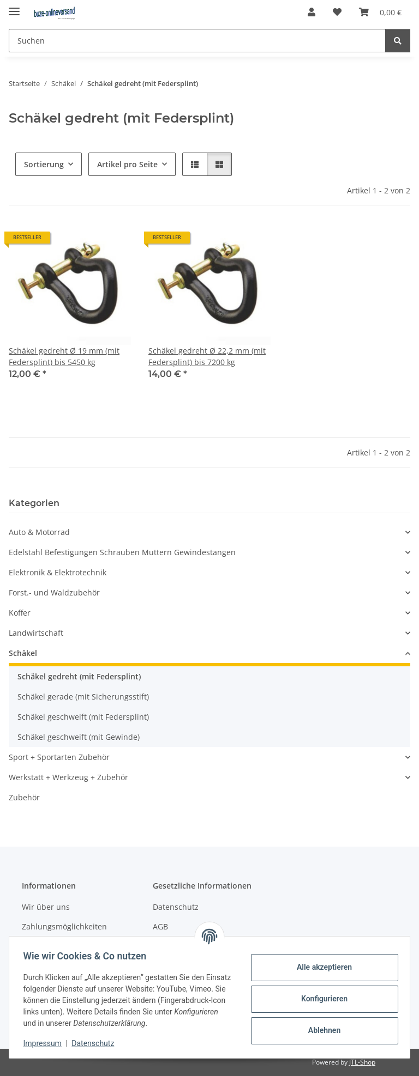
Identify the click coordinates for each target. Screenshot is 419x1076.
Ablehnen (320, 1030)
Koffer (20, 612)
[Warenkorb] (380, 12)
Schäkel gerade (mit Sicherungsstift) (83, 696)
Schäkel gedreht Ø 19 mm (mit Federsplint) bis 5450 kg (64, 356)
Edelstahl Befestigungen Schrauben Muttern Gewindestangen (122, 552)
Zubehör (24, 797)
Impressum (46, 1043)
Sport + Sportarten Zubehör (59, 757)
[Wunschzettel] (337, 12)
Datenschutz (96, 1043)
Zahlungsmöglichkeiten (64, 926)
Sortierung (44, 164)
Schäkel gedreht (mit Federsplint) (79, 676)
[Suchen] (197, 40)
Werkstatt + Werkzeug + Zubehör (68, 777)
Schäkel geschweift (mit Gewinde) (78, 737)
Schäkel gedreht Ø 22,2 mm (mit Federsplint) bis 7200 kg (207, 356)
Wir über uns (46, 907)
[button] (311, 12)
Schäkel (23, 653)
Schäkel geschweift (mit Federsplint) (83, 717)
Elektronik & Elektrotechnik (57, 572)
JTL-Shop (362, 1062)
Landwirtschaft (36, 633)
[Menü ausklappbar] (14, 7)
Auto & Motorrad (39, 532)
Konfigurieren (320, 998)
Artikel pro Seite (127, 164)
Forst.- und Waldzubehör (54, 592)
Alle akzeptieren (320, 967)
